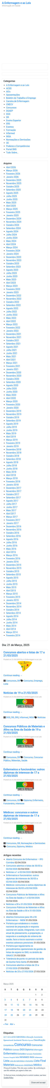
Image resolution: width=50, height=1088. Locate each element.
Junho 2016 (11, 545)
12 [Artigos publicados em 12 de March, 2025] (18, 1005)
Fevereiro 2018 (13, 481)
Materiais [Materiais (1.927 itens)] (8, 1064)
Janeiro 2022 (12, 331)
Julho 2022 (11, 311)
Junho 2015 (11, 584)
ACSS (8, 88)
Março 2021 (11, 363)
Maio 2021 (11, 356)
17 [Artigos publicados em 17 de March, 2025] (6, 1010)
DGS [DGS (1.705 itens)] (22, 1049)
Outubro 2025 (12, 186)
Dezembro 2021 (13, 334)
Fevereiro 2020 (13, 404)
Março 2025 (11, 209)
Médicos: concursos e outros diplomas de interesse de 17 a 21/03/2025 (21, 815)
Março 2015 (11, 593)
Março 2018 (11, 478)
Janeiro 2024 (12, 254)
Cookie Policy (8, 1078)
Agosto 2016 (12, 539)
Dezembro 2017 (13, 488)
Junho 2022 (11, 315)
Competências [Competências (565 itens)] (8, 1045)
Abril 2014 (11, 629)
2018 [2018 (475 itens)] (9, 1037)
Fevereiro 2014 (13, 635)
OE (7, 143)
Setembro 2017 (13, 497)
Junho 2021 (11, 353)
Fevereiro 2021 (13, 366)
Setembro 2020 (13, 382)
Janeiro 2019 (12, 446)
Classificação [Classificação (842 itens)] (39, 1040)
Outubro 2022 (12, 302)
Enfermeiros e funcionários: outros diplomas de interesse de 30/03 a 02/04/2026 (22, 878)
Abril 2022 (11, 321)
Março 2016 (11, 555)
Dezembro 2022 (13, 295)
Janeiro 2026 (12, 177)
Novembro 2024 (13, 222)
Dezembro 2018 (13, 449)
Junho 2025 (11, 199)
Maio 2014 (11, 626)
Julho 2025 (11, 196)
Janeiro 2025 (12, 215)
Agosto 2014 (12, 616)
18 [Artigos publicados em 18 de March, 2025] (12, 1010)
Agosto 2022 (12, 308)
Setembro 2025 (13, 190)
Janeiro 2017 (12, 523)
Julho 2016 (11, 542)
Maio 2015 (11, 587)
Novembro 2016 (13, 529)
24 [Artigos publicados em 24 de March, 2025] (6, 1015)
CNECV (9, 104)
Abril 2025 (11, 206)
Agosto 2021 (12, 347)
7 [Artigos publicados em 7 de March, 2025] (29, 1000)
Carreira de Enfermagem (17, 101)
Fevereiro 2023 (13, 289)
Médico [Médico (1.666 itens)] (37, 1064)
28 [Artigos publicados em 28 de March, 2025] (30, 1015)
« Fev (5, 1024)
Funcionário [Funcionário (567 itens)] (37, 1054)
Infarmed (10, 133)
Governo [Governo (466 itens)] (6, 1057)
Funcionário (9, 803)
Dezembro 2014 (13, 603)
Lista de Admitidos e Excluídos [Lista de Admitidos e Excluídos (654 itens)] (21, 1061)
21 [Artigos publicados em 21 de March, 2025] (30, 1010)
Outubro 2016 (12, 533)
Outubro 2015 (12, 571)
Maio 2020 (11, 395)
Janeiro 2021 (12, 369)
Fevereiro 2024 (13, 250)
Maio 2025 (11, 202)
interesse (20, 803)
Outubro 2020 (12, 379)
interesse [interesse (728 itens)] (38, 1057)
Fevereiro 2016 (13, 558)
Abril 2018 (11, 475)
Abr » (12, 1024)
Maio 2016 (11, 549)
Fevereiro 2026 (13, 173)
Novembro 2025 (13, 183)
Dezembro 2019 (13, 411)
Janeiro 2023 (12, 292)
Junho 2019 (11, 430)
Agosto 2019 (12, 424)
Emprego (38, 680)
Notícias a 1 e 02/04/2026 (18, 872)
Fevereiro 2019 (13, 443)
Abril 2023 (11, 282)
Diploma (28, 800)
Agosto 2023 (12, 270)
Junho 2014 (11, 622)
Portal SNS (11, 149)
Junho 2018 (11, 468)
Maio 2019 (11, 433)
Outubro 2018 (12, 456)
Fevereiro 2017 (13, 520)
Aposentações (13, 95)
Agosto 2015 (12, 577)
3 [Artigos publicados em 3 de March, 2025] (5, 1000)
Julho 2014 (11, 619)
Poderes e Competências (18, 146)
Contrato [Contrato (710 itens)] (15, 1050)
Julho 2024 (11, 234)
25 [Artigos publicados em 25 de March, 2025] (12, 1015)
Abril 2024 (11, 244)
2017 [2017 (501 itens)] (5, 1037)
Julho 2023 (11, 273)
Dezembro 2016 (13, 526)
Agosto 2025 (12, 193)
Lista (5, 684)
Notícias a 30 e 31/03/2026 (19, 904)
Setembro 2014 (13, 613)
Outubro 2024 (12, 225)
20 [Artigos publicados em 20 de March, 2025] (24, 1010)
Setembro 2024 (13, 228)
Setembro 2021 (13, 343)
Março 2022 (11, 324)
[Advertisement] (25, 36)
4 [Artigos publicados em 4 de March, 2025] (11, 1000)
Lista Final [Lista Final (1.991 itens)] (40, 1060)
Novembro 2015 (13, 568)
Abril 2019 (11, 436)
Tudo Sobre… (12, 152)
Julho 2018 (11, 465)
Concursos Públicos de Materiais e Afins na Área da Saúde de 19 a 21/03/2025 (24, 729)
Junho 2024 (11, 238)
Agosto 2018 (12, 462)
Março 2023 (11, 286)
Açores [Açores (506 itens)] (30, 1040)
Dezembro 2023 (13, 257)
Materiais (15, 760)
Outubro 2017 (12, 494)
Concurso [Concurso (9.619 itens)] (22, 1044)
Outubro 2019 (12, 417)
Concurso (28, 680)
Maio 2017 (11, 510)
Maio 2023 (11, 279)
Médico (29, 846)
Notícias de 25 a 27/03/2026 (19, 971)
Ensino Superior (13, 120)
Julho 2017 (11, 504)
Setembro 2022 (13, 305)
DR (7, 117)
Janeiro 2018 (12, 484)
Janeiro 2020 (12, 408)
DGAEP (9, 111)
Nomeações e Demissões (18, 139)
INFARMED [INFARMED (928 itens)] (24, 1057)
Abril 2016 (11, 552)
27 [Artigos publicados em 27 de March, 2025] (24, 1015)
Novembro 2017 (13, 491)
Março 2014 (11, 632)
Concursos (11, 107)
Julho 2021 (11, 350)
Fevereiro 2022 (13, 327)
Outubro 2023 (12, 263)
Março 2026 (11, 170)
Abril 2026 (11, 167)
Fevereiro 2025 (13, 212)
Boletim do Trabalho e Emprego (21, 98)
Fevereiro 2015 (13, 597)
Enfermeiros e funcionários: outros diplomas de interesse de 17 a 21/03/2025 (24, 772)
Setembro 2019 (13, 420)
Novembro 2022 (13, 299)
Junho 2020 (11, 391)
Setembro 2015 (13, 574)
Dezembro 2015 (13, 565)
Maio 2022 (11, 318)
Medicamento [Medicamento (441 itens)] (19, 1065)
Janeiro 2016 (12, 561)
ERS (8, 123)
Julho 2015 (11, 581)
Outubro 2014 (12, 610)
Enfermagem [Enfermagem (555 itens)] (38, 1050)
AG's (8, 91)
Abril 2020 (11, 398)
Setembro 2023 (13, 266)
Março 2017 (11, 517)
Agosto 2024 (12, 231)
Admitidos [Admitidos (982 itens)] (21, 1037)
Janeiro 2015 (12, 600)
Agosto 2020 (12, 385)
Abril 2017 (11, 513)
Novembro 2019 (13, 414)
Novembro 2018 (13, 452)
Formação (11, 130)
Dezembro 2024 (13, 218)
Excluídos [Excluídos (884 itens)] (21, 1054)
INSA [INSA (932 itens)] (32, 1057)
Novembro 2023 (13, 260)
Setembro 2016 (13, 536)
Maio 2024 (11, 241)
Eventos (10, 127)
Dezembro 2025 (13, 180)
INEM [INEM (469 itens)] (17, 1057)
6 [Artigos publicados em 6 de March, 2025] (23, 1000)
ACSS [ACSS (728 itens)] (13, 1037)
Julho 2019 (11, 427)
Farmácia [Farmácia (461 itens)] (29, 1054)
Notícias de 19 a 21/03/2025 (20, 692)
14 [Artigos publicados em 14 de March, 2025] (30, 1005)
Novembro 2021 (13, 337)
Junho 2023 (11, 276)
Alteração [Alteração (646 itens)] (29, 1037)
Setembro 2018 (13, 459)
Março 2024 (11, 247)
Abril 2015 (11, 590)
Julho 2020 (11, 388)
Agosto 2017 (12, 501)
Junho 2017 (11, 507)
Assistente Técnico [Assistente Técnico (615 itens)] (21, 1040)
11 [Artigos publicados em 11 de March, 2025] (12, 1005)
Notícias (41, 717)
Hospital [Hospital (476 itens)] (12, 1057)
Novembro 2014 (13, 606)
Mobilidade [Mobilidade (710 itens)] (28, 1065)
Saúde (24, 760)
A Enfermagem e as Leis (16, 3)
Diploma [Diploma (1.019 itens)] (29, 1049)
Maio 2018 (11, 472)
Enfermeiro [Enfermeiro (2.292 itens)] (10, 1053)
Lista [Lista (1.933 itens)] (6, 1060)
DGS (8, 114)
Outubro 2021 (12, 340)
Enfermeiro (38, 800)
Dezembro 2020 (13, 372)
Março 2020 (11, 401)
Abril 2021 (11, 359)
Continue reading (12, 675)
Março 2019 (11, 440)
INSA (8, 136)
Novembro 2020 (13, 375)
